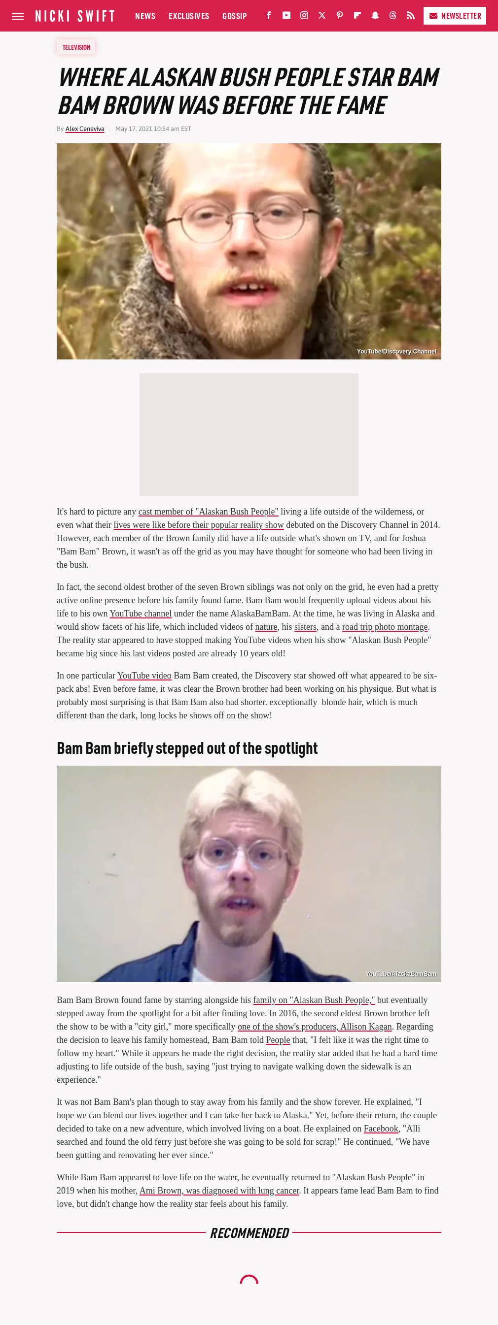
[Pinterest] (340, 17)
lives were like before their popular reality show (198, 525)
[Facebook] (269, 17)
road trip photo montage (384, 627)
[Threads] (393, 17)
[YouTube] (286, 17)
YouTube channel (140, 613)
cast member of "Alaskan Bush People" (209, 512)
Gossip (234, 15)
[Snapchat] (375, 17)
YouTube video (144, 675)
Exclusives (189, 15)
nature (266, 627)
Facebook (381, 1128)
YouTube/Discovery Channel (396, 352)
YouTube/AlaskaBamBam (400, 974)
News (145, 15)
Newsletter (454, 15)
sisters (305, 627)
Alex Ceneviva (85, 128)
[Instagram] (304, 17)
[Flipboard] (357, 17)
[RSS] (411, 17)
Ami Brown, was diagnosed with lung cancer (219, 1191)
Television (76, 46)
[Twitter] (322, 17)
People (278, 1040)
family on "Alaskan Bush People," (314, 1000)
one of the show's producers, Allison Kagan (315, 1027)
